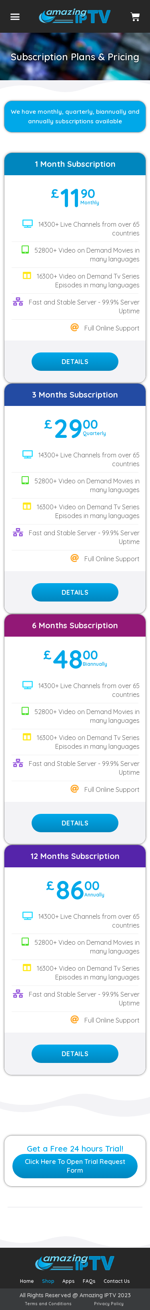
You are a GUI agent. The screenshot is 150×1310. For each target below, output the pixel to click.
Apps (68, 1281)
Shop (48, 1281)
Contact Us (117, 1281)
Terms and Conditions (48, 1303)
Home (27, 1281)
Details (75, 362)
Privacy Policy (109, 1303)
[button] (15, 16)
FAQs (89, 1281)
